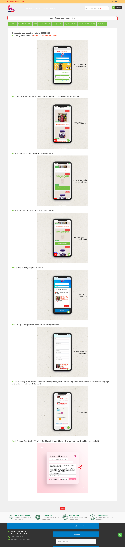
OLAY (37, 24)
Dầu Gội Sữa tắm (60, 24)
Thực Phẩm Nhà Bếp (72, 24)
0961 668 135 (19, 519)
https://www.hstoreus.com (47, 36)
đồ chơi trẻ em (104, 24)
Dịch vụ (47, 8)
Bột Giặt (95, 24)
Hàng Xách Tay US (73, 515)
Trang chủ (24, 8)
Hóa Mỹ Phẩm (14, 24)
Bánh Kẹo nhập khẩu (47, 24)
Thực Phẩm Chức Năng (26, 24)
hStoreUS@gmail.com (23, 521)
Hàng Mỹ (33, 8)
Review (40, 8)
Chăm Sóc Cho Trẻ (85, 24)
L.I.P (83, 543)
